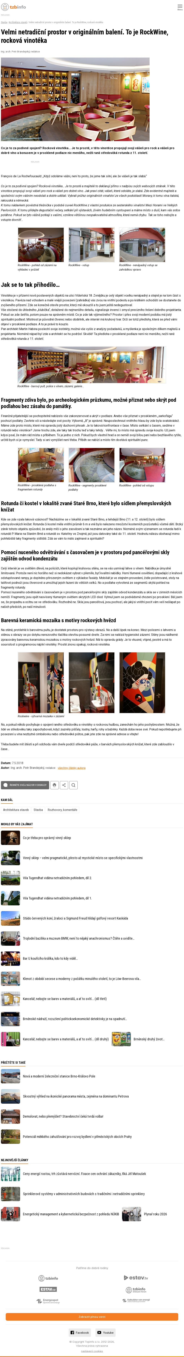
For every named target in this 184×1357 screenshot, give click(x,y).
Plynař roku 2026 (155, 1214)
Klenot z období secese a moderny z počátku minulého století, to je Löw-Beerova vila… (82, 979)
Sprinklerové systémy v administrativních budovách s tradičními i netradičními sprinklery (84, 1194)
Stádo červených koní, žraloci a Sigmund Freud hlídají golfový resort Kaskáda (75, 918)
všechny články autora (71, 768)
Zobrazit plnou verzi (92, 1316)
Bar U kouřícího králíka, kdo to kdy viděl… (50, 958)
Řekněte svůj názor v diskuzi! (28, 785)
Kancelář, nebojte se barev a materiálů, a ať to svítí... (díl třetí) (65, 999)
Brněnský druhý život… (149, 1039)
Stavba (4, 22)
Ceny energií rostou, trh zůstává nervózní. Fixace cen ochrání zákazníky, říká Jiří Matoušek (84, 1174)
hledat (73, 785)
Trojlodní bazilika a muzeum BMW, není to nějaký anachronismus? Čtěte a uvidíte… (78, 938)
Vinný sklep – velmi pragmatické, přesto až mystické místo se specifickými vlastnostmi (83, 858)
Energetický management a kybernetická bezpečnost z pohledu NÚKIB (71, 1214)
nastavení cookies (92, 1351)
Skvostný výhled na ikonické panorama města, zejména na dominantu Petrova (76, 1096)
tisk (54, 785)
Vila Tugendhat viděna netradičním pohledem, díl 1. (57, 898)
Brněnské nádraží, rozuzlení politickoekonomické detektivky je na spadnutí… (75, 1019)
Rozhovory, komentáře (62, 810)
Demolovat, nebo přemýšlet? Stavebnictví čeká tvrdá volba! (63, 1116)
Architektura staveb (18, 22)
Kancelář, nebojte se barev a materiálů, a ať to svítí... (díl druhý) (66, 1039)
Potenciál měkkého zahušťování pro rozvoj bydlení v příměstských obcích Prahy (77, 1137)
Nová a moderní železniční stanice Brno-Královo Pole (59, 1076)
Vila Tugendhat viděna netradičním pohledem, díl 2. (57, 878)
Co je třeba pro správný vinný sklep (47, 838)
